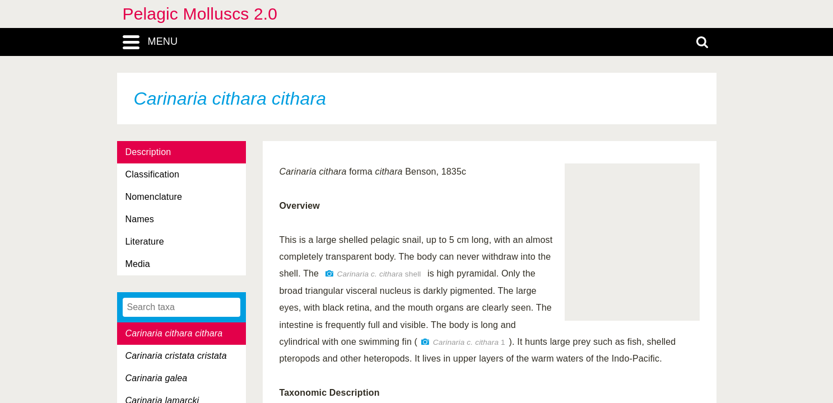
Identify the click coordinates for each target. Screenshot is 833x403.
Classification (152, 174)
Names (139, 219)
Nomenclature (154, 197)
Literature (144, 241)
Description (148, 152)
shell (379, 274)
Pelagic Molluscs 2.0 (200, 13)
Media (137, 264)
